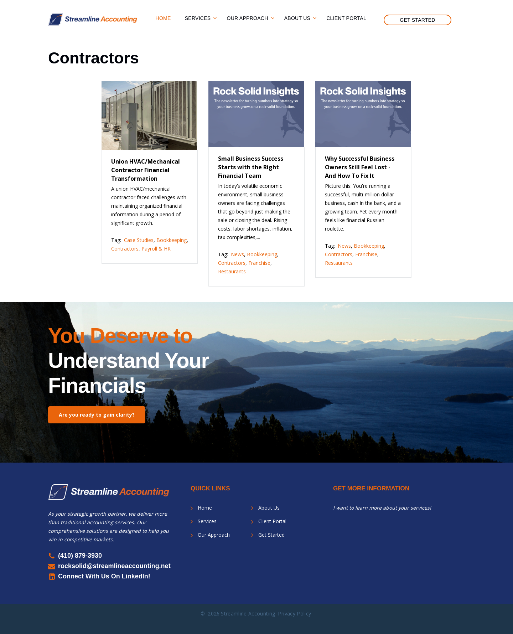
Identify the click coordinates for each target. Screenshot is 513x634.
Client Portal (346, 18)
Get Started (417, 20)
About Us (297, 18)
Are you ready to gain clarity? (97, 414)
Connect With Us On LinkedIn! (104, 576)
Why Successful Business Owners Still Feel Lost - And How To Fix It (359, 167)
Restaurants (232, 271)
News (237, 254)
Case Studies (139, 240)
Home (163, 18)
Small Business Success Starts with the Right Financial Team (250, 167)
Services (198, 18)
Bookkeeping (171, 240)
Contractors (125, 248)
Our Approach (247, 18)
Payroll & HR (156, 248)
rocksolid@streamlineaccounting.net (114, 565)
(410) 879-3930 (80, 555)
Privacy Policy (294, 613)
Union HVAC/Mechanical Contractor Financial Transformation (145, 170)
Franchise (259, 262)
